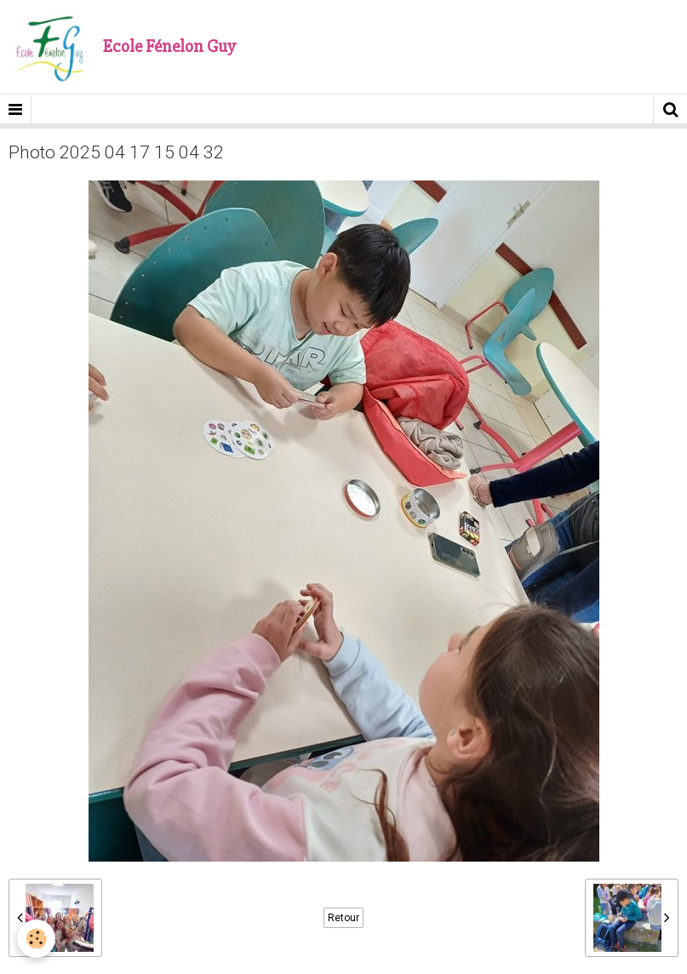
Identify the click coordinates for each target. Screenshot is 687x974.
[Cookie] (36, 939)
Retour (343, 918)
